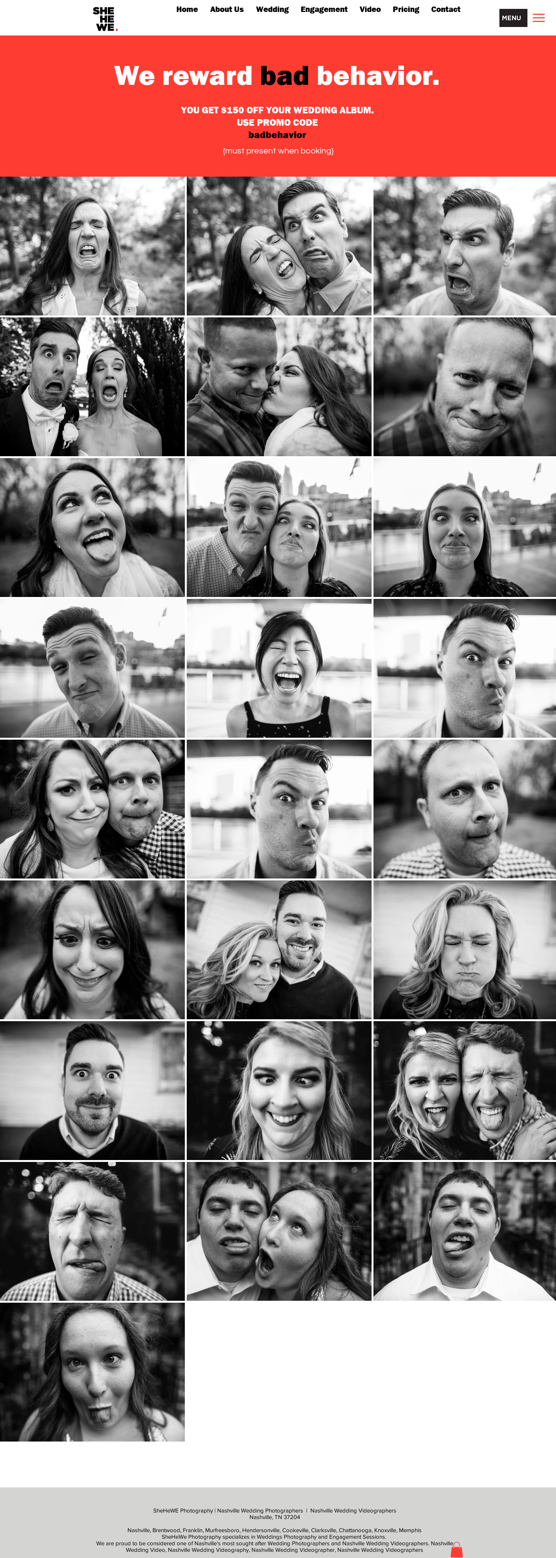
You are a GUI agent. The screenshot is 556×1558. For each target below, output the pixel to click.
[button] (524, 18)
